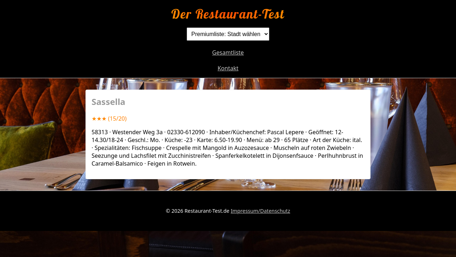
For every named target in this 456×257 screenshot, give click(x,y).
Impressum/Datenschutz (260, 210)
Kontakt (228, 68)
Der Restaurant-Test (227, 14)
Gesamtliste (228, 52)
